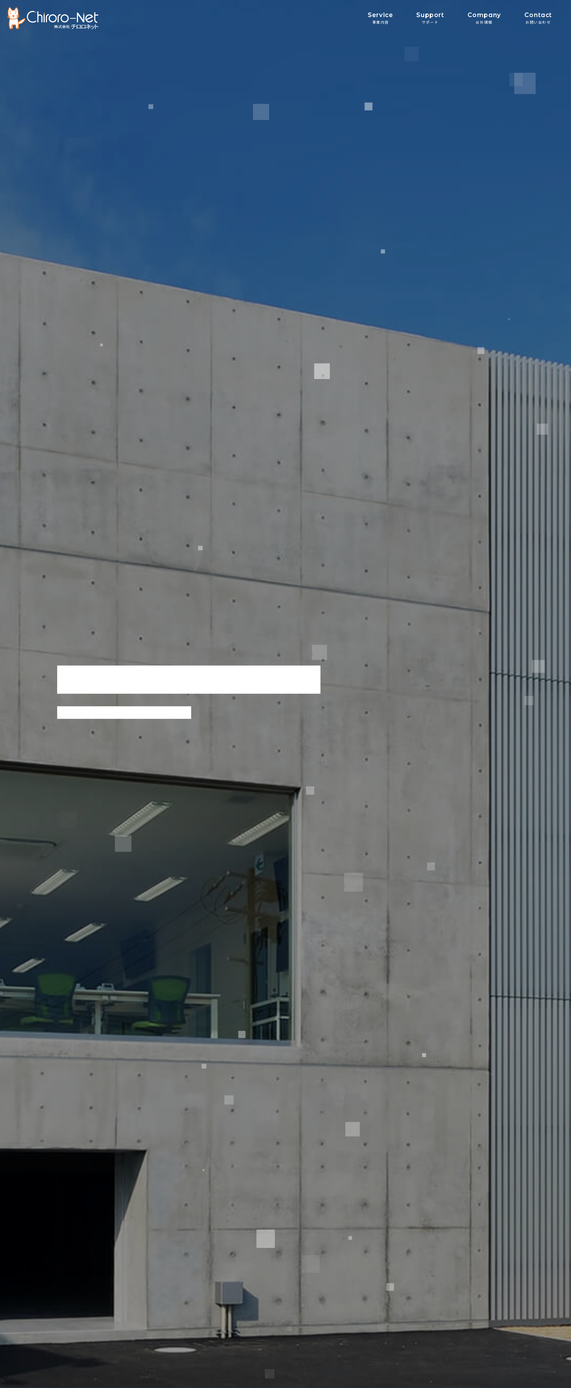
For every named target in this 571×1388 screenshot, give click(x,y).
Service (380, 18)
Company (484, 18)
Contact (538, 18)
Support (430, 18)
